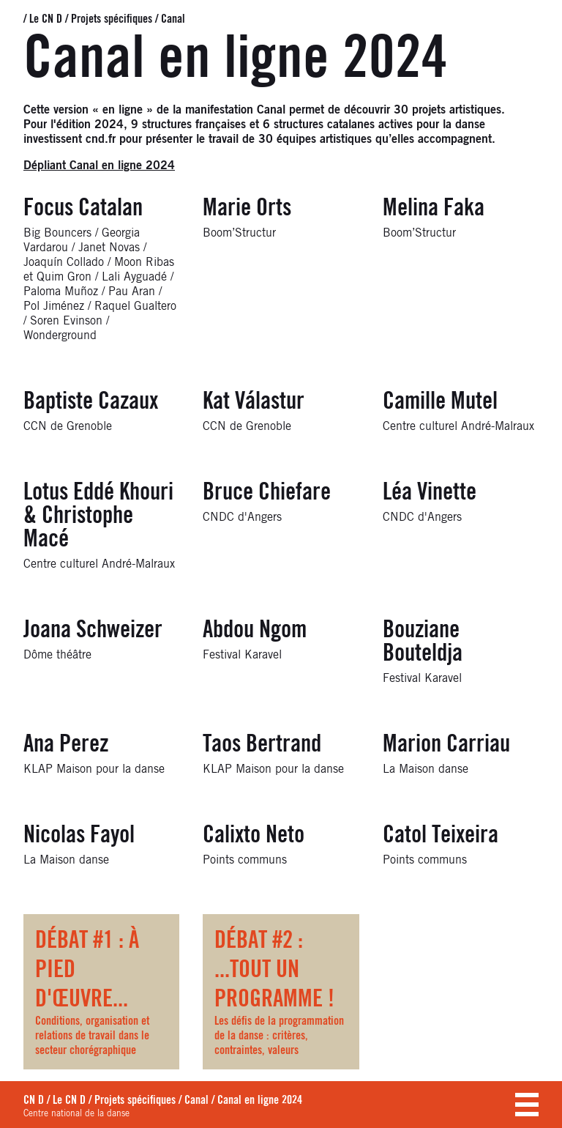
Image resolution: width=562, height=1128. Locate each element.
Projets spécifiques (111, 19)
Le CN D (45, 19)
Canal (173, 19)
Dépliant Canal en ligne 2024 (99, 165)
